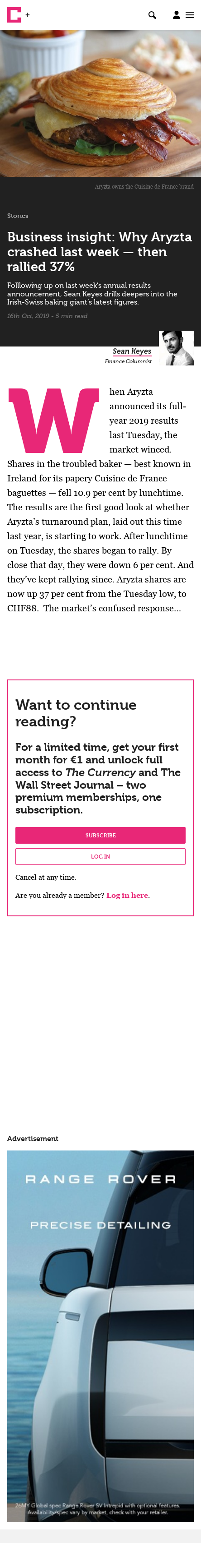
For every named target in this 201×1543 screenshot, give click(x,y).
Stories (18, 215)
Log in (100, 856)
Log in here (127, 895)
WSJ (40, 11)
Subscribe (101, 835)
